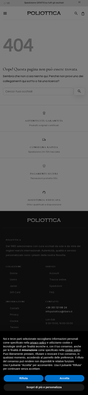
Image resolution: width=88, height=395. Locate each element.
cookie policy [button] (72, 350)
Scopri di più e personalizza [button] (43, 387)
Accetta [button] (64, 378)
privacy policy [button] (38, 342)
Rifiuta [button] (23, 378)
